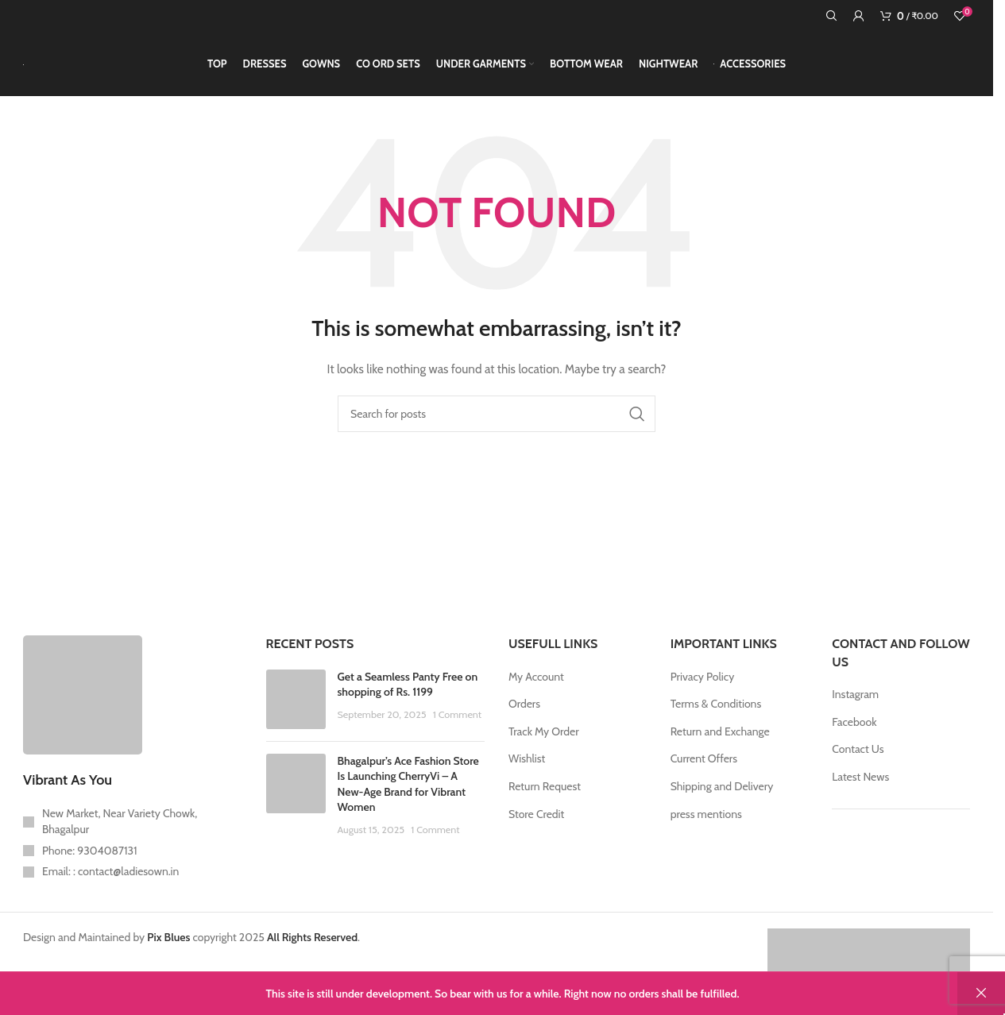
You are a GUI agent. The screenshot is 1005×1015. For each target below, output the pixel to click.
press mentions (706, 820)
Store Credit (536, 820)
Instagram (855, 701)
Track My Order (543, 738)
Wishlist (526, 765)
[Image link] (82, 700)
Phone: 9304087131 (89, 857)
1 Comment (457, 721)
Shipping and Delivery (722, 793)
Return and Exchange (720, 738)
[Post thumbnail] (296, 705)
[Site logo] (23, 67)
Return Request (544, 793)
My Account (536, 683)
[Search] (831, 16)
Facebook (854, 728)
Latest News (860, 784)
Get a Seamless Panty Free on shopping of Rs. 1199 (408, 691)
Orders (524, 711)
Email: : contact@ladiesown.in (110, 878)
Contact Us (857, 756)
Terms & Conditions (716, 711)
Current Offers (704, 765)
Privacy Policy (703, 683)
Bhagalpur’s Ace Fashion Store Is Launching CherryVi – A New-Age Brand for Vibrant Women (408, 790)
